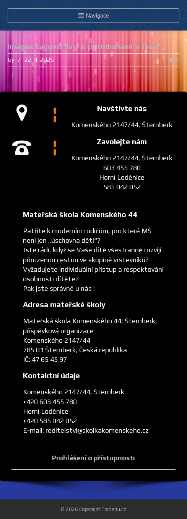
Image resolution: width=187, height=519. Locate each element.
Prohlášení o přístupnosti (93, 458)
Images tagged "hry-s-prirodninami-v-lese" (84, 46)
